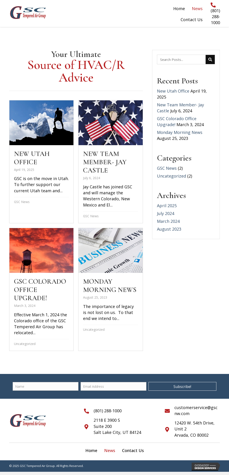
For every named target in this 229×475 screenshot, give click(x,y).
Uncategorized (25, 344)
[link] (91, 450)
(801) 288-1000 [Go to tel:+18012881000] (215, 16)
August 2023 (169, 229)
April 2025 (167, 205)
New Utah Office (173, 91)
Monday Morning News (179, 132)
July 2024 (165, 213)
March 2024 (168, 221)
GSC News (22, 202)
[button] (182, 386)
